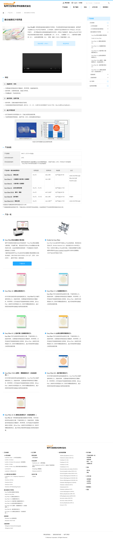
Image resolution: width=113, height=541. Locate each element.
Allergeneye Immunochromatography (13, 526)
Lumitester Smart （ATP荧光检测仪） (13, 457)
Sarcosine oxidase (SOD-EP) (66, 500)
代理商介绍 (89, 463)
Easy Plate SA (8, 188)
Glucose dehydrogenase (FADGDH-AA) (68, 475)
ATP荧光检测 (7, 455)
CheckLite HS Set (9, 482)
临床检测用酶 (62, 452)
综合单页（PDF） (43, 43)
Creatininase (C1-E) (64, 466)
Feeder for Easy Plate (53, 240)
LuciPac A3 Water (9, 464)
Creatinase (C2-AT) (64, 462)
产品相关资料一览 (91, 455)
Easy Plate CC (8, 179)
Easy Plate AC (8, 175)
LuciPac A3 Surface (9, 459)
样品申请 (66, 43)
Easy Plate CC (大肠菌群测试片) (57, 291)
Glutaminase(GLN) (64, 487)
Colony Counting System (61, 250)
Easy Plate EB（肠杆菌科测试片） (58, 373)
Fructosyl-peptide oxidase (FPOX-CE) (68, 471)
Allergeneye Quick (9, 528)
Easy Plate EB (8, 196)
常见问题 (89, 457)
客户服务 (88, 452)
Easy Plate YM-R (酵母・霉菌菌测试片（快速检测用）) (16, 506)
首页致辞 (89, 479)
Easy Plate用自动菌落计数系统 (14, 240)
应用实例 (89, 459)
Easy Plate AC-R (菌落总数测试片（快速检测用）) (21, 415)
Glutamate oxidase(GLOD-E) (67, 484)
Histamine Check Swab (10, 520)
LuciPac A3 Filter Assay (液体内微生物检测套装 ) (16, 466)
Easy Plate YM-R (9, 192)
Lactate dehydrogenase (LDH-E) (67, 491)
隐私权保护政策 (57, 534)
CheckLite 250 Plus (9, 480)
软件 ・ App (89, 461)
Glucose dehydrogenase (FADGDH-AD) (68, 480)
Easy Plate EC (8, 183)
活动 (87, 467)
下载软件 (22, 263)
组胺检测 (6, 516)
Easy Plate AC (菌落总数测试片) (15, 291)
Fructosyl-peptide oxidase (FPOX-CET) (68, 473)
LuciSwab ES (8, 468)
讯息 (87, 489)
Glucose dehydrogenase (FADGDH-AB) (68, 478)
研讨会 (88, 470)
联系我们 (88, 487)
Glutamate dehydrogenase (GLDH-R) (68, 482)
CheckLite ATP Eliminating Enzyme (13, 486)
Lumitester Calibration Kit (10, 471)
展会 (88, 472)
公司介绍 (88, 476)
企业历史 (89, 483)
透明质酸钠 (35, 457)
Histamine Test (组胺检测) (11, 518)
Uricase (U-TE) (63, 505)
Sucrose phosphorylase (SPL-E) (67, 502)
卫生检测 (18, 12)
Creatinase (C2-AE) (64, 460)
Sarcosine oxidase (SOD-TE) (66, 498)
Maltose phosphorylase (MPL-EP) (67, 493)
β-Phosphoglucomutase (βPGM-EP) (67, 496)
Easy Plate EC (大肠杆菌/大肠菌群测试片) (18, 333)
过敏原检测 (6, 523)
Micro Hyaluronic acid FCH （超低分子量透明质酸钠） (43, 466)
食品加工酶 (34, 474)
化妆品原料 (34, 460)
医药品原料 (34, 455)
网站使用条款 (47, 534)
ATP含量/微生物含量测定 (10, 474)
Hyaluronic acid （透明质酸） (39, 463)
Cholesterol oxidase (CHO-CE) (66, 457)
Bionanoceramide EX (37, 471)
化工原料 (33, 452)
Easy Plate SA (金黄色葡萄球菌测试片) (59, 333)
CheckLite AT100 (8, 484)
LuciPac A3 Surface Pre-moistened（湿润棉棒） (15, 462)
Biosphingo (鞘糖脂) (37, 468)
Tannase (34, 476)
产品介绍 (10, 12)
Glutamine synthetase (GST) (66, 489)
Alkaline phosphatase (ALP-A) (66, 455)
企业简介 (89, 481)
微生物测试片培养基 (9, 490)
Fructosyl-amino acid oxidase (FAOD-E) (68, 469)
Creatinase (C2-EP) (64, 464)
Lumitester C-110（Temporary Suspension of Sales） (15, 477)
